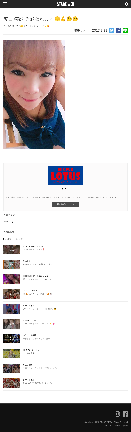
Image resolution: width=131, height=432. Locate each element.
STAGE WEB (65, 4)
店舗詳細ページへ (65, 204)
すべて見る (8, 222)
